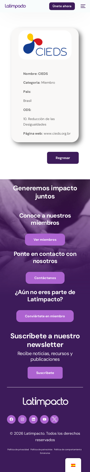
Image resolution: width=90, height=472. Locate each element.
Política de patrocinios (41, 449)
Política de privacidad (18, 449)
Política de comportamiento (68, 449)
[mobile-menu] (82, 6)
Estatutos (45, 453)
